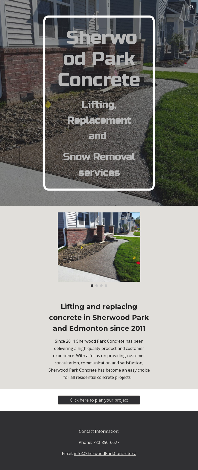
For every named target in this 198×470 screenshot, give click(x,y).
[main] (98, 103)
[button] (192, 7)
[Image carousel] (99, 249)
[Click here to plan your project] (99, 400)
